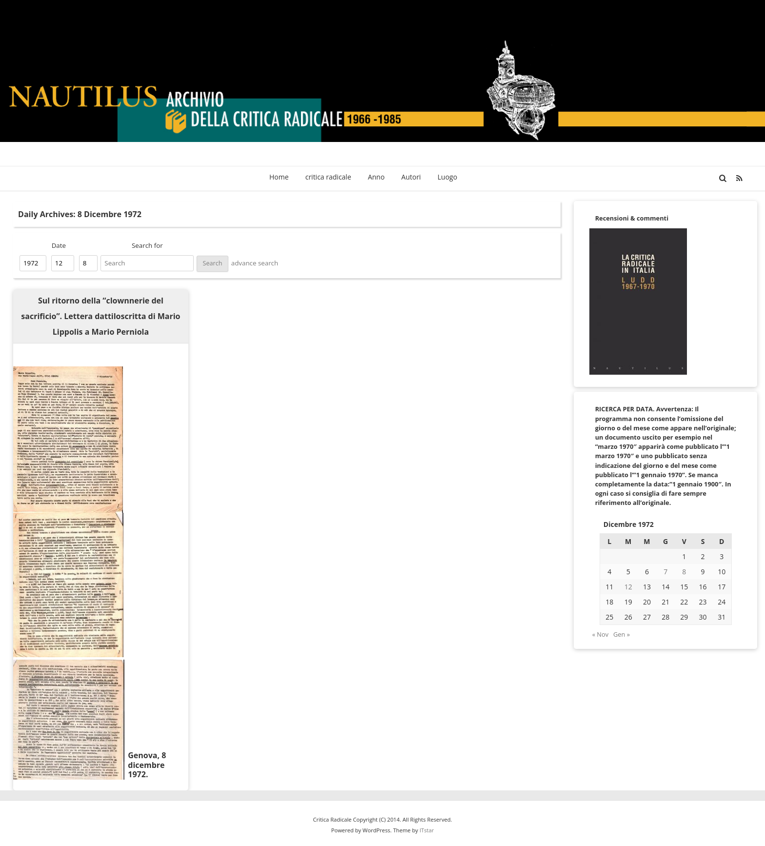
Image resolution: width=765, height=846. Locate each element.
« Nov (600, 634)
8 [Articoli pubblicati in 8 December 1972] (684, 571)
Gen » (621, 634)
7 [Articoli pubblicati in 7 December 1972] (665, 571)
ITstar (427, 830)
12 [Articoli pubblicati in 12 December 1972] (628, 586)
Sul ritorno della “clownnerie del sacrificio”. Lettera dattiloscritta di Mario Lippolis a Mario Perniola (100, 316)
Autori (411, 176)
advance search (254, 263)
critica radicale (328, 176)
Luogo (447, 176)
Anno (376, 176)
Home (279, 176)
